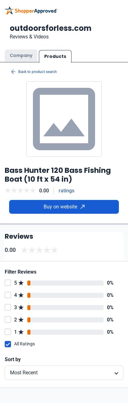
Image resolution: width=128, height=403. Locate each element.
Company (21, 55)
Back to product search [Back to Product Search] (34, 72)
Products (55, 56)
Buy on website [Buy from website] (64, 207)
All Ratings (24, 343)
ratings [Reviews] (66, 191)
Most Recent (24, 373)
